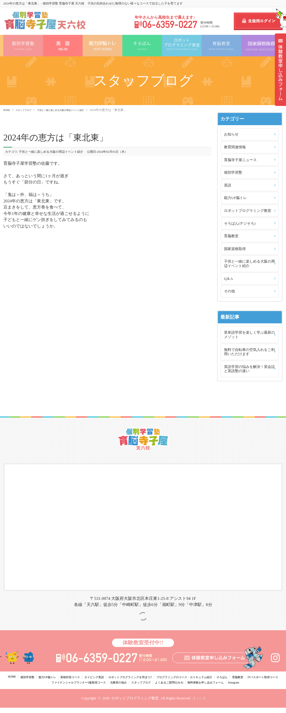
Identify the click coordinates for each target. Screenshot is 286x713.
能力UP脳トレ (235, 198)
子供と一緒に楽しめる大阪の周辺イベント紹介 (77, 109)
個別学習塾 (233, 172)
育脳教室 (231, 236)
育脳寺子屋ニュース (240, 160)
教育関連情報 (235, 147)
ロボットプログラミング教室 (247, 210)
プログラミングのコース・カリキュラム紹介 (226, 677)
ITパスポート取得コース (68, 682)
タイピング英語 (111, 677)
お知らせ (231, 134)
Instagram (171, 687)
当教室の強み (179, 682)
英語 (227, 185)
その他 (229, 291)
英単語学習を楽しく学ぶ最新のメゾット (249, 334)
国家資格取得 (235, 249)
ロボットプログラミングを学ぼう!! (157, 677)
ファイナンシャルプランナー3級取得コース (128, 682)
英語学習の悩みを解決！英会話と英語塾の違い (249, 369)
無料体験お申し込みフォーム (135, 687)
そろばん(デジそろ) (240, 223)
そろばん (274, 677)
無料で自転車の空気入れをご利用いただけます (249, 352)
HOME (7, 109)
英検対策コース (82, 677)
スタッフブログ (29, 109)
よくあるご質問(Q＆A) (242, 682)
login (199, 704)
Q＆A (228, 279)
